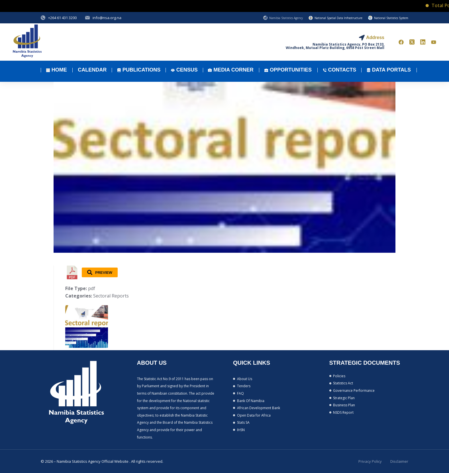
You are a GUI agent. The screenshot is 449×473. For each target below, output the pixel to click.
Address (375, 37)
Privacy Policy (370, 461)
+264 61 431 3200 (62, 17)
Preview (99, 272)
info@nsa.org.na (107, 17)
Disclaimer (399, 461)
